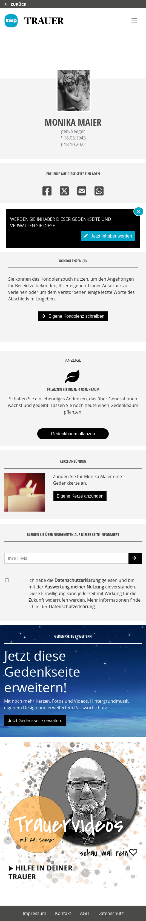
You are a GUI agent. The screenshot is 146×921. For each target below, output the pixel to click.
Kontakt (63, 913)
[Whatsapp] (99, 190)
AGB (84, 913)
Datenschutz (111, 913)
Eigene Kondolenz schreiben (73, 316)
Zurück (15, 4)
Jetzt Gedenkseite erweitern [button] (35, 720)
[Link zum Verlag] (52, 20)
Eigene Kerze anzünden (80, 496)
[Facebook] (46, 190)
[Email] (81, 190)
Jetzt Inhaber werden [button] (108, 236)
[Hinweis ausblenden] (138, 211)
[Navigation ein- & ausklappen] (134, 21)
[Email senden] (66, 558)
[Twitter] (64, 190)
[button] (135, 558)
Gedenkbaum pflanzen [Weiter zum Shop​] (73, 433)
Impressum (34, 913)
